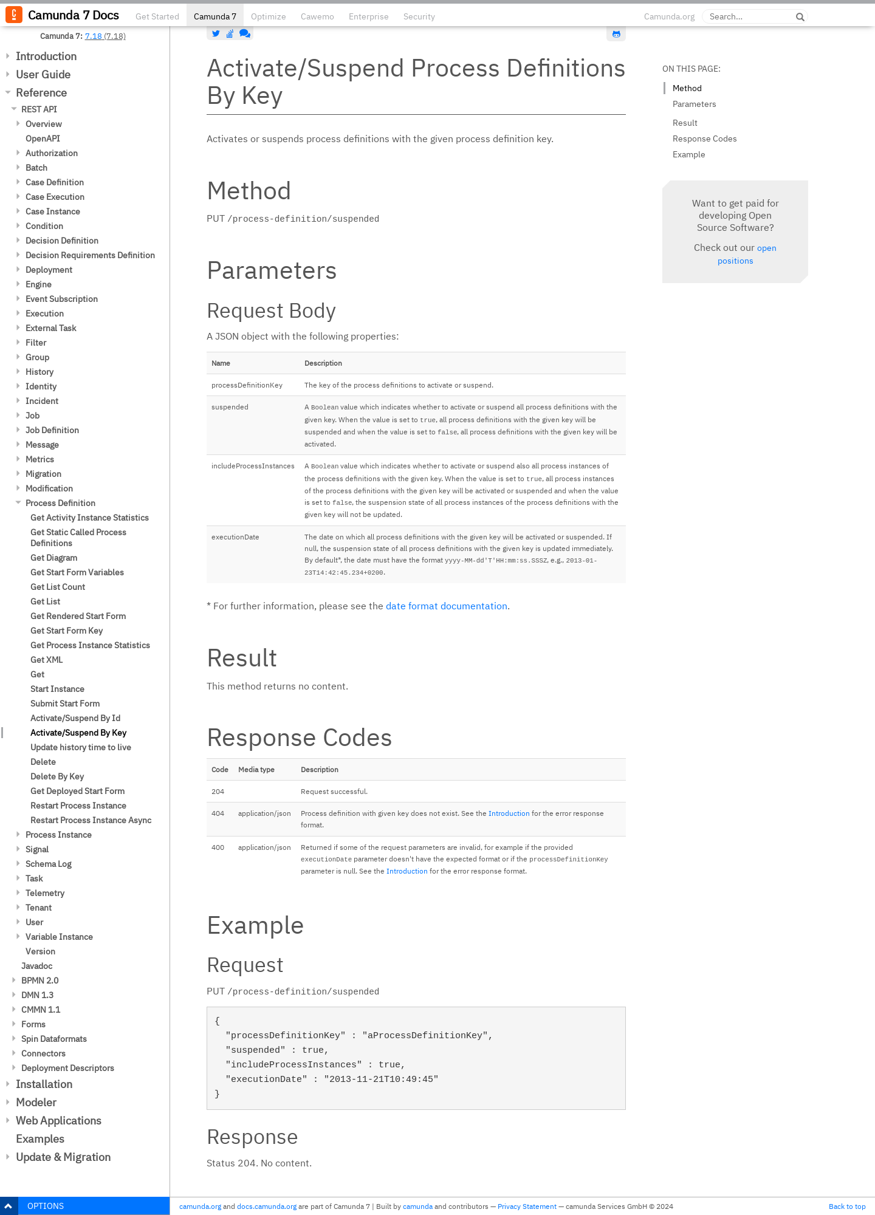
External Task (51, 328)
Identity (41, 386)
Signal (37, 849)
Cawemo (317, 16)
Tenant (39, 907)
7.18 (93, 35)
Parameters (694, 103)
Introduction (46, 56)
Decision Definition (62, 240)
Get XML (46, 659)
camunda (418, 1206)
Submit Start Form (65, 703)
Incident (42, 400)
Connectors (43, 1053)
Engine (39, 284)
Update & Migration (63, 1157)
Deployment (49, 269)
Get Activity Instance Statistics (89, 517)
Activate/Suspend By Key (78, 732)
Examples (40, 1139)
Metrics (40, 459)
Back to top (847, 1206)
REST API (39, 109)
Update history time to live (80, 747)
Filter (36, 342)
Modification (49, 488)
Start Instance (57, 688)
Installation (44, 1084)
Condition (44, 226)
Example (689, 154)
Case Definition (55, 182)
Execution (45, 313)
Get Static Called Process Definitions (78, 538)
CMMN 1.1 (40, 1009)
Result (685, 122)
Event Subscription (62, 298)
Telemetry (45, 893)
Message (42, 444)
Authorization (52, 153)
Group (37, 357)
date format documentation (446, 606)
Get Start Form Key (66, 630)
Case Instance (53, 211)
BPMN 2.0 (39, 980)
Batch (36, 167)
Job (32, 415)
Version (40, 951)
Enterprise (369, 16)
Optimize (268, 16)
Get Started (157, 16)
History (39, 371)
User (34, 922)
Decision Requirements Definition (90, 255)
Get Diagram (53, 557)
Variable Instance (59, 936)
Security (419, 16)
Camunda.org (669, 16)
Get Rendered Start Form (78, 616)
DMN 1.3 (37, 995)
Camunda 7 (215, 16)
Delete (43, 761)
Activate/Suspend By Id (75, 718)
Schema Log (48, 863)
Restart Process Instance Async (90, 820)
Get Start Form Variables (77, 572)
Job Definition (52, 430)
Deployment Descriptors (67, 1068)
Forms (33, 1024)
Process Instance (59, 834)
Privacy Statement (527, 1206)
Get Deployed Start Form (77, 790)
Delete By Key (57, 776)
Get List (45, 601)
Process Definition (60, 503)
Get (37, 674)
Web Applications (58, 1121)
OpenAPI (43, 138)
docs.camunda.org (267, 1206)
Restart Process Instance (78, 805)
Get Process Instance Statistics (90, 645)
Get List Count (57, 586)
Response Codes (705, 138)
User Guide (43, 74)
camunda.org (200, 1206)
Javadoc (36, 965)
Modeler (36, 1102)
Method (687, 88)
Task (34, 878)
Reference (41, 93)
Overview (44, 123)
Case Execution (55, 196)
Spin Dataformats (54, 1038)
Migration (43, 473)
